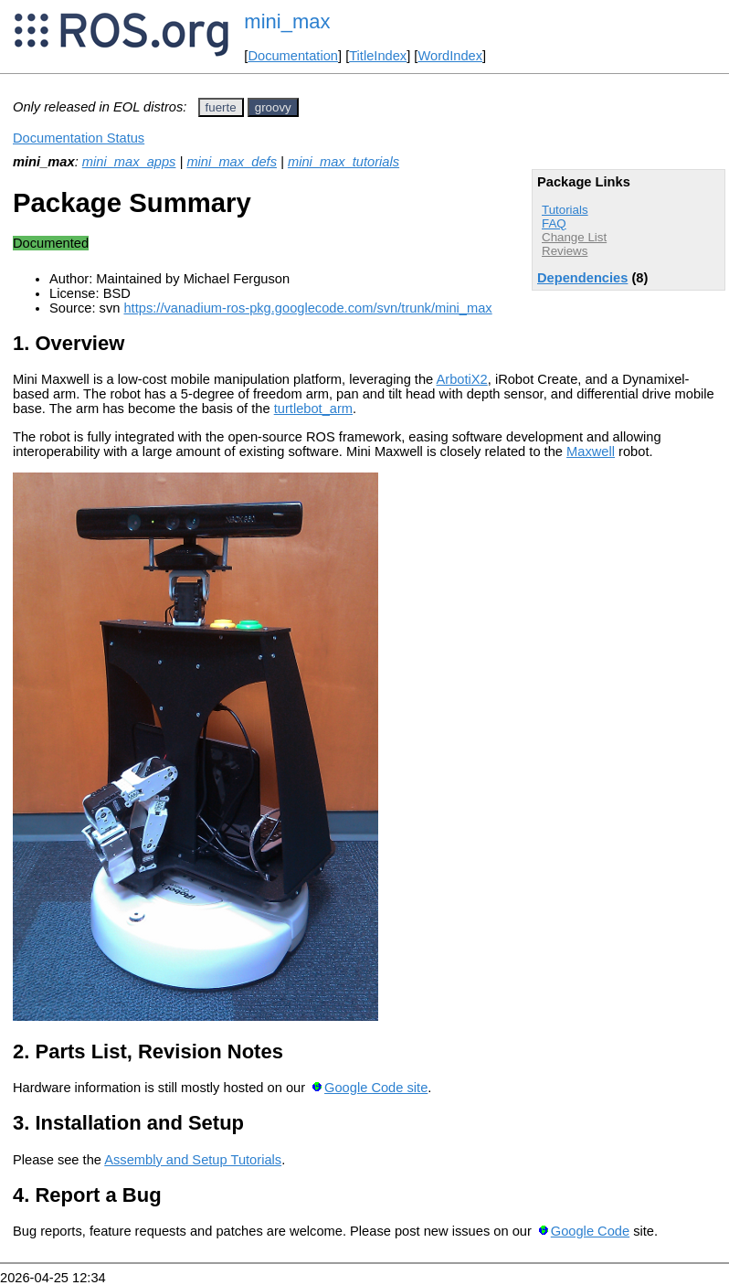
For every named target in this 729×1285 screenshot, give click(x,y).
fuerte (221, 107)
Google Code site (376, 1087)
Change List (574, 237)
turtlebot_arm (313, 408)
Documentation (293, 55)
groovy (273, 107)
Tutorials (565, 210)
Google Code (590, 1231)
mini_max (287, 21)
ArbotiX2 (462, 379)
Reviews (564, 251)
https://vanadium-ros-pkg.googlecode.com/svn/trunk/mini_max (307, 308)
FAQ (554, 223)
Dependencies (582, 278)
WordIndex (449, 55)
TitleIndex (378, 55)
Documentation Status (78, 138)
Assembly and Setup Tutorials (192, 1159)
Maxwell (590, 451)
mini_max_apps (129, 161)
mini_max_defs (231, 161)
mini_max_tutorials (343, 161)
